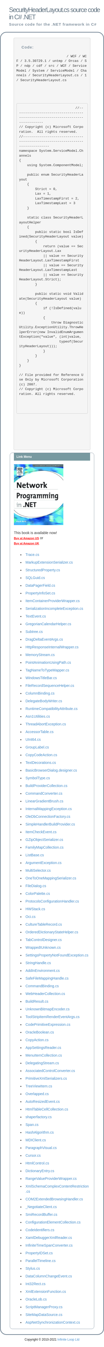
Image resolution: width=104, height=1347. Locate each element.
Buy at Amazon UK (26, 543)
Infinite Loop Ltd (68, 1339)
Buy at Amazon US (26, 538)
